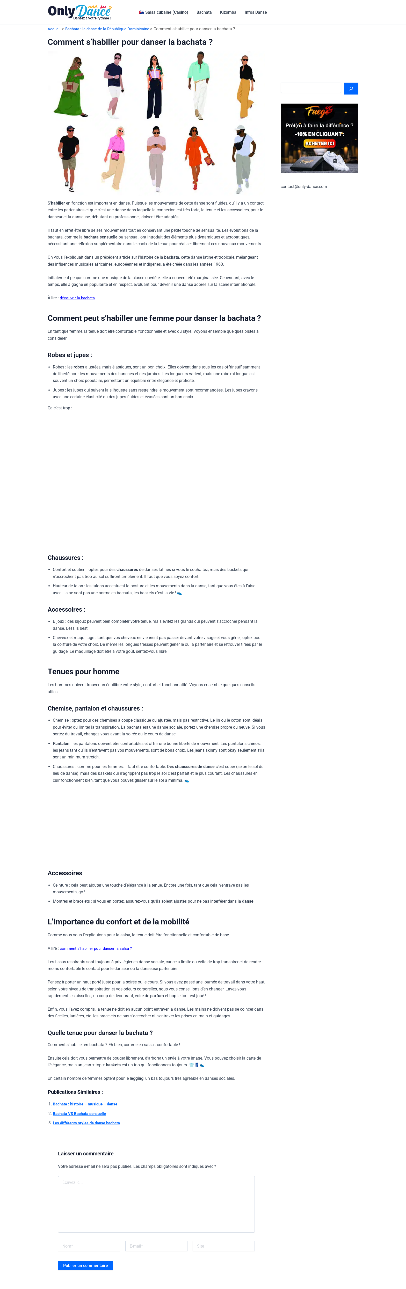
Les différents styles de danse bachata (89, 1122)
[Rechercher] (351, 89)
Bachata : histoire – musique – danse (87, 1104)
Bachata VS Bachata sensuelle (81, 1113)
